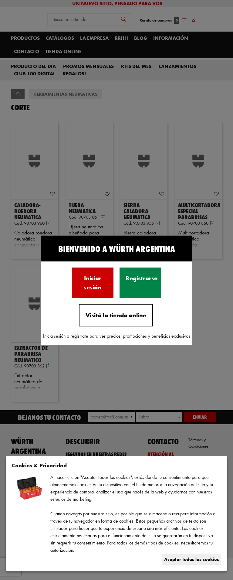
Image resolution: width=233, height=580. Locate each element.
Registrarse (141, 278)
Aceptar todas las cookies (191, 559)
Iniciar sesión (92, 283)
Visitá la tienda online (116, 315)
